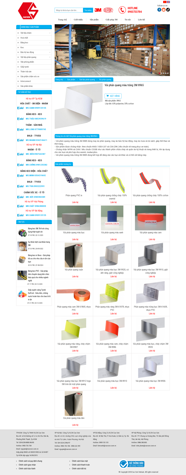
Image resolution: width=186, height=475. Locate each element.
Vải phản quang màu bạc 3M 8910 (112, 381)
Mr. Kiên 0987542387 (35, 154)
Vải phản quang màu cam (151, 232)
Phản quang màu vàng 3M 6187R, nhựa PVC (112, 308)
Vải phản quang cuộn (74, 269)
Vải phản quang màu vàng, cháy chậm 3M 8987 (74, 345)
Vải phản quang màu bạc (74, 232)
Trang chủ (59, 79)
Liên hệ (75, 202)
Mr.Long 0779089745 (36, 129)
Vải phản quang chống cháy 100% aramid (112, 197)
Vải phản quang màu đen (73, 418)
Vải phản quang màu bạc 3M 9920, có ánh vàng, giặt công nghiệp (112, 271)
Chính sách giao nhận (27, 465)
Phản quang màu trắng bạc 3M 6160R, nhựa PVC (150, 308)
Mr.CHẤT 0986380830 (36, 206)
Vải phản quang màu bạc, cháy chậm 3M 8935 (150, 345)
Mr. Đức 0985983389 (35, 197)
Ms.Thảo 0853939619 (36, 118)
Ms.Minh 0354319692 (36, 175)
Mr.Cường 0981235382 (36, 165)
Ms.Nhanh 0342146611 (36, 140)
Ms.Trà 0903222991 (35, 186)
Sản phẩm (71, 79)
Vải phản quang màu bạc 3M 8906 (150, 381)
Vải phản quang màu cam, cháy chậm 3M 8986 (112, 345)
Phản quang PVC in (74, 195)
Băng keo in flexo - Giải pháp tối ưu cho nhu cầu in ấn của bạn (39, 258)
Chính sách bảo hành (27, 468)
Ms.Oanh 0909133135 (36, 108)
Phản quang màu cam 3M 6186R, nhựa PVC (74, 308)
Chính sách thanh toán (81, 465)
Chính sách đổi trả (79, 468)
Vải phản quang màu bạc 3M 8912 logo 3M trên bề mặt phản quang (74, 383)
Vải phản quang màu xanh (112, 232)
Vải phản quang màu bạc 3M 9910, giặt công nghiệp (151, 271)
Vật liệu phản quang (87, 79)
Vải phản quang (105, 79)
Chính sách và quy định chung (30, 461)
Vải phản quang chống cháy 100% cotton (150, 195)
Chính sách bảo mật (80, 461)
